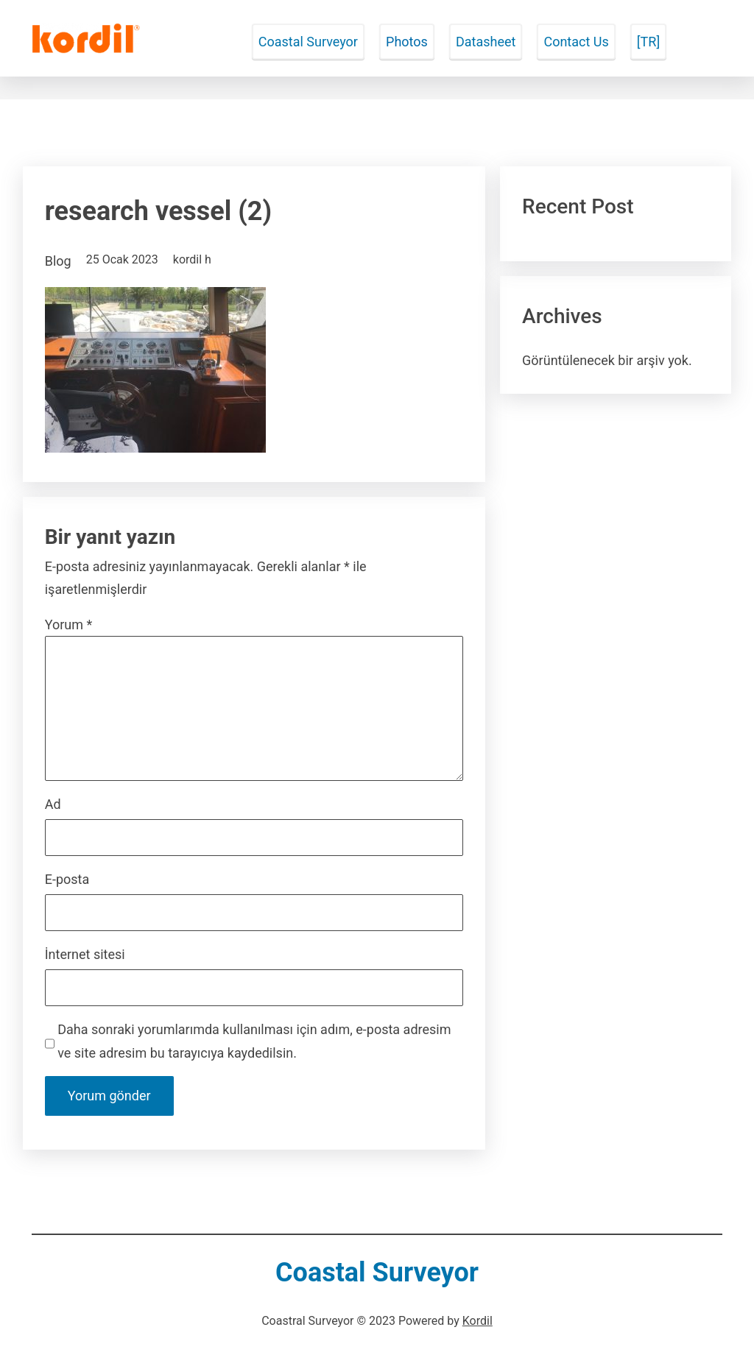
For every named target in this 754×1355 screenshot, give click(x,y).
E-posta (67, 879)
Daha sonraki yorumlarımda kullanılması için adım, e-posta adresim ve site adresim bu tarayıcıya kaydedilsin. (254, 1041)
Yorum (69, 624)
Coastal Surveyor (308, 41)
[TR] (648, 41)
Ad (53, 804)
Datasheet (485, 41)
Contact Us (575, 41)
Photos (407, 41)
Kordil (477, 1321)
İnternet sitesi (85, 954)
